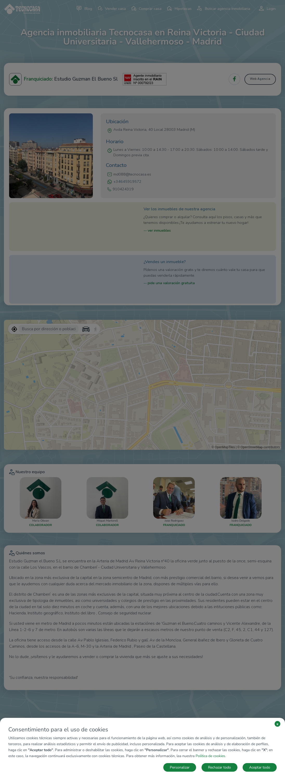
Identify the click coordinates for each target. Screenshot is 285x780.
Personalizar (180, 767)
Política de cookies (210, 755)
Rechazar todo (219, 767)
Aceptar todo (259, 767)
